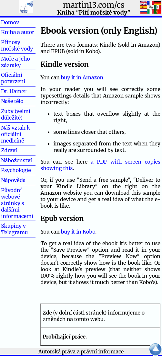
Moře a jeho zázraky (15, 61)
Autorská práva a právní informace (81, 351)
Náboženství (16, 160)
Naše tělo (12, 101)
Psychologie (16, 170)
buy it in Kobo (78, 231)
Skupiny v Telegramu (14, 229)
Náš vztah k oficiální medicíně (15, 134)
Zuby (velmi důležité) (15, 114)
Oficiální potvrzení (13, 78)
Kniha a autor (17, 32)
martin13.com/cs (93, 5)
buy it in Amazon (82, 77)
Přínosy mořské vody (17, 45)
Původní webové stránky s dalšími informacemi (17, 203)
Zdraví (19, 150)
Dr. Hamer (13, 91)
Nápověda (13, 180)
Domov (20, 22)
